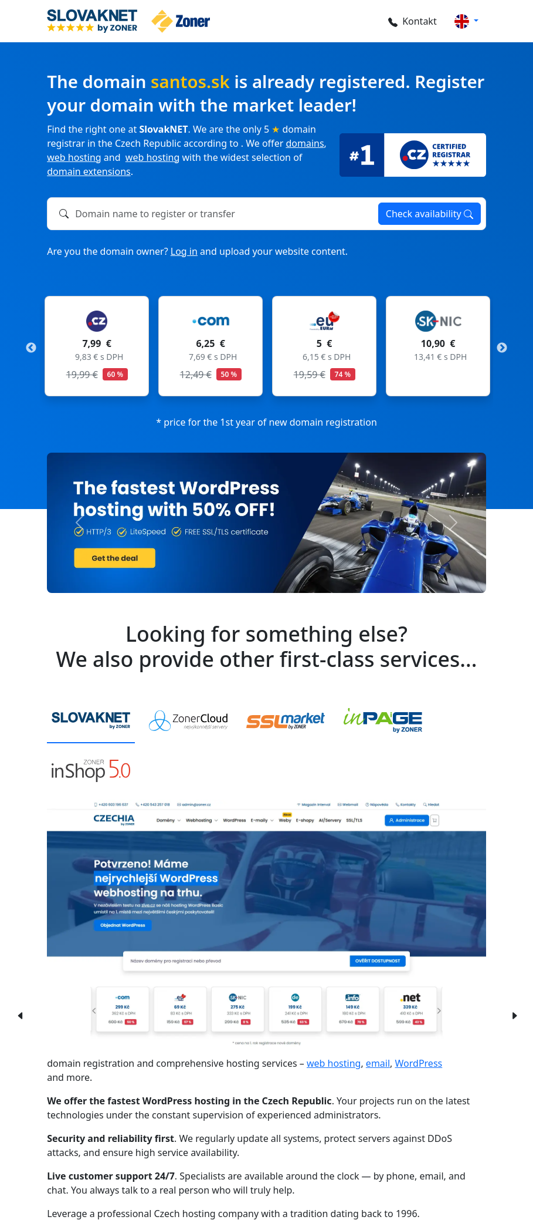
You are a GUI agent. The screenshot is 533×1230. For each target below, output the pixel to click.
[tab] (91, 721)
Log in (184, 251)
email (378, 1063)
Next (502, 348)
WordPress (419, 1063)
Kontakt (410, 21)
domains (305, 143)
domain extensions (89, 171)
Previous (31, 348)
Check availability (429, 213)
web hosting (74, 157)
